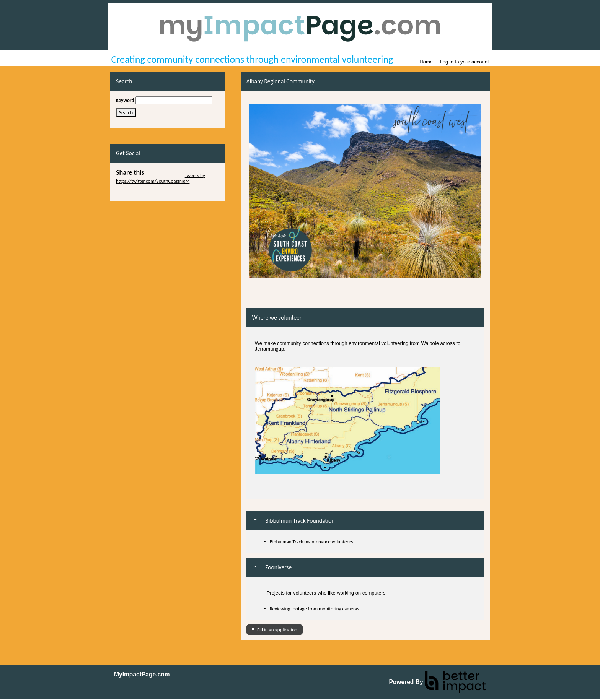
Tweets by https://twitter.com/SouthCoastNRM (160, 178)
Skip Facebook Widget (138, 192)
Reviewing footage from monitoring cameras (314, 608)
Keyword (125, 100)
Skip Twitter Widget (164, 175)
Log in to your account (464, 62)
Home (426, 62)
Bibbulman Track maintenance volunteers (311, 542)
